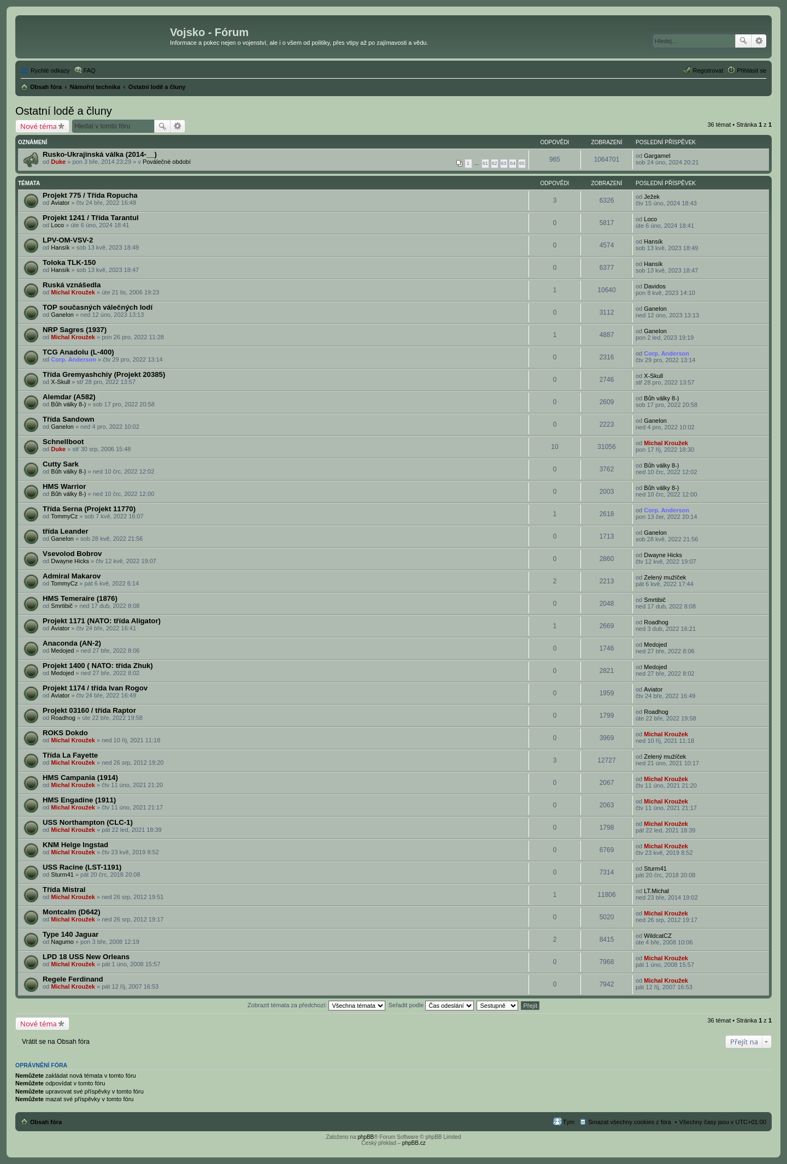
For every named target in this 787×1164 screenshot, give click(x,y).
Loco (57, 225)
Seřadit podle (431, 1005)
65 (522, 163)
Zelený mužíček (665, 577)
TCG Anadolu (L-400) (78, 352)
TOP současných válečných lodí (97, 307)
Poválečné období (167, 161)
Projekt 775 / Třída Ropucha (90, 195)
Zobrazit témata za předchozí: (317, 1005)
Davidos (655, 286)
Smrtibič (62, 605)
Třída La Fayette (70, 755)
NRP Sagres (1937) (75, 330)
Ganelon (62, 314)
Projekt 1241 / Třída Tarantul (91, 218)
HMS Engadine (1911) (79, 800)
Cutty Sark (61, 464)
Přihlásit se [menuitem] (751, 70)
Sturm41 (62, 874)
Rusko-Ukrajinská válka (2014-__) (100, 154)
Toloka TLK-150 (69, 262)
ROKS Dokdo (65, 733)
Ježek (652, 196)
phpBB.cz (414, 1143)
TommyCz (64, 516)
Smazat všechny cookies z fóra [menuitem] (629, 1122)
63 (504, 163)
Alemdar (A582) (69, 397)
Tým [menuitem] (568, 1122)
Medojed (62, 650)
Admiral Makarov (72, 576)
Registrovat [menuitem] (708, 70)
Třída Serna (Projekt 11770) (89, 509)
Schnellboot (63, 442)
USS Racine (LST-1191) (82, 867)
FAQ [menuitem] (90, 70)
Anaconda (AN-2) (72, 643)
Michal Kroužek (73, 292)
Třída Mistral (64, 889)
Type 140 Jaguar (70, 934)
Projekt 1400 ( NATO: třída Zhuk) (98, 665)
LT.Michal (656, 891)
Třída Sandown (69, 419)
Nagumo (62, 941)
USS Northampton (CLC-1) (88, 822)
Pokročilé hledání (758, 41)
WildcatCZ (658, 935)
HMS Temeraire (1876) (80, 598)
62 (494, 163)
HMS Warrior (64, 486)
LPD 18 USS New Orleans (86, 957)
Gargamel (657, 155)
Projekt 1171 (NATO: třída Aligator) (102, 621)
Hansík (60, 247)
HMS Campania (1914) (80, 777)
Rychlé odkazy (50, 70)
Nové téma (38, 126)
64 (512, 163)
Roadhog (656, 622)
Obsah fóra (46, 1122)
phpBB (365, 1137)
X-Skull (60, 382)
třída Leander (66, 531)
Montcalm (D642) (72, 912)
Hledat (743, 41)
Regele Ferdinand (73, 979)
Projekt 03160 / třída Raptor (89, 710)
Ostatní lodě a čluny (63, 111)
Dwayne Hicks (70, 561)
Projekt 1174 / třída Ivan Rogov (95, 688)
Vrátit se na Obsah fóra (56, 1041)
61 (485, 163)
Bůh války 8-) (68, 404)
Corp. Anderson (73, 359)
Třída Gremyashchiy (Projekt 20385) (104, 374)
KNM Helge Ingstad (75, 845)
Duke (58, 161)
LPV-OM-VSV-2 (68, 240)
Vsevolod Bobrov (72, 553)
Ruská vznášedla (72, 285)
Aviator (60, 202)
